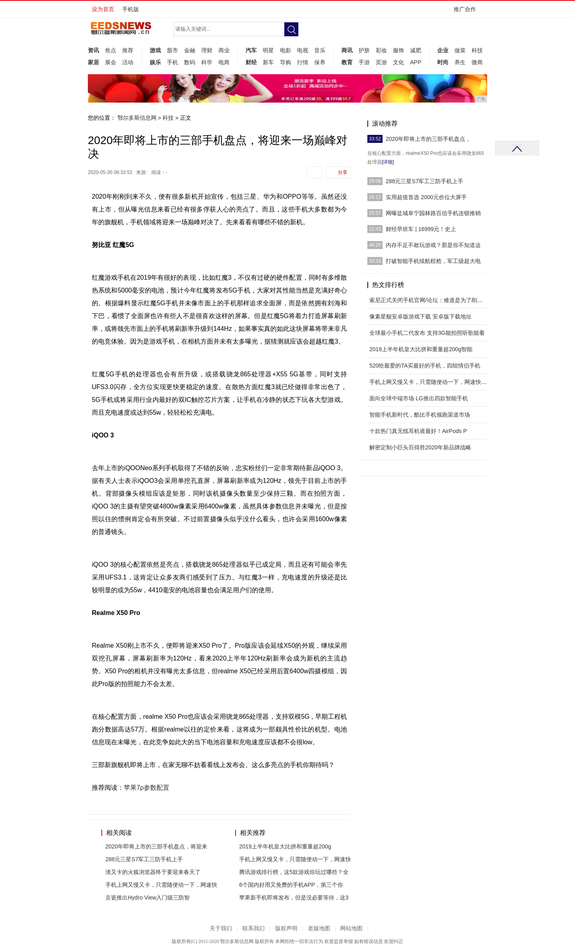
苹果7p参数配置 (146, 787)
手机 (172, 62)
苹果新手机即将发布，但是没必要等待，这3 (294, 897)
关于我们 (221, 928)
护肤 (364, 50)
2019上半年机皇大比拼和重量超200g (285, 846)
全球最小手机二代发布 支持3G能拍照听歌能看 (427, 333)
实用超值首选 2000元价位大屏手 (426, 197)
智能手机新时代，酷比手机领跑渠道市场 (419, 414)
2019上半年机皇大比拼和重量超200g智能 (420, 349)
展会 (110, 62)
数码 (189, 62)
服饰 (398, 50)
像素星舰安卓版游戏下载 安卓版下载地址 (420, 316)
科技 (477, 50)
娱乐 (155, 62)
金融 (189, 50)
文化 (398, 62)
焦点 (110, 50)
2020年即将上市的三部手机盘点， (428, 139)
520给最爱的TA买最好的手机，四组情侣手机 (424, 365)
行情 (302, 62)
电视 (302, 50)
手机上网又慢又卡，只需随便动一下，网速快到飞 (430, 382)
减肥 (415, 50)
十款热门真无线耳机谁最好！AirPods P (418, 431)
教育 (347, 62)
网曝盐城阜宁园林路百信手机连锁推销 (433, 213)
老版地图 (319, 928)
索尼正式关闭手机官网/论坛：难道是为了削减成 (428, 300)
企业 (442, 50)
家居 (93, 62)
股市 (172, 50)
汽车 (251, 50)
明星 (268, 50)
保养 (319, 62)
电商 (224, 62)
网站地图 (351, 928)
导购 (285, 62)
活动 (127, 62)
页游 (381, 62)
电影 (285, 50)
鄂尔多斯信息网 (137, 118)
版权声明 (286, 928)
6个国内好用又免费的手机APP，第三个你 (291, 885)
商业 (224, 50)
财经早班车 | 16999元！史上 (421, 229)
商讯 (347, 50)
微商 (477, 62)
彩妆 (381, 50)
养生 (460, 62)
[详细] (388, 162)
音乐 (319, 50)
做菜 (460, 50)
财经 (251, 62)
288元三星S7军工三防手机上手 (144, 859)
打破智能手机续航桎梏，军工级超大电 (433, 261)
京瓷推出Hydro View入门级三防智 (147, 897)
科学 (206, 62)
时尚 (442, 62)
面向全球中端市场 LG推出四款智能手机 (418, 398)
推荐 (127, 50)
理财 (206, 50)
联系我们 (253, 928)
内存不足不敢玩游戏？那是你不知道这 (433, 245)
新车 (268, 62)
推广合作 (467, 12)
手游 (364, 62)
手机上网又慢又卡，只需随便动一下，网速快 (161, 885)
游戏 (155, 50)
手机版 (130, 9)
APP (415, 62)
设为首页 (103, 9)
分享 (342, 172)
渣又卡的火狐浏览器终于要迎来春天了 (152, 872)
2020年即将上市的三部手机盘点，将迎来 (156, 846)
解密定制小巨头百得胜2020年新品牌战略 (420, 447)
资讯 (93, 50)
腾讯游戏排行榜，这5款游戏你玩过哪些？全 (294, 872)
